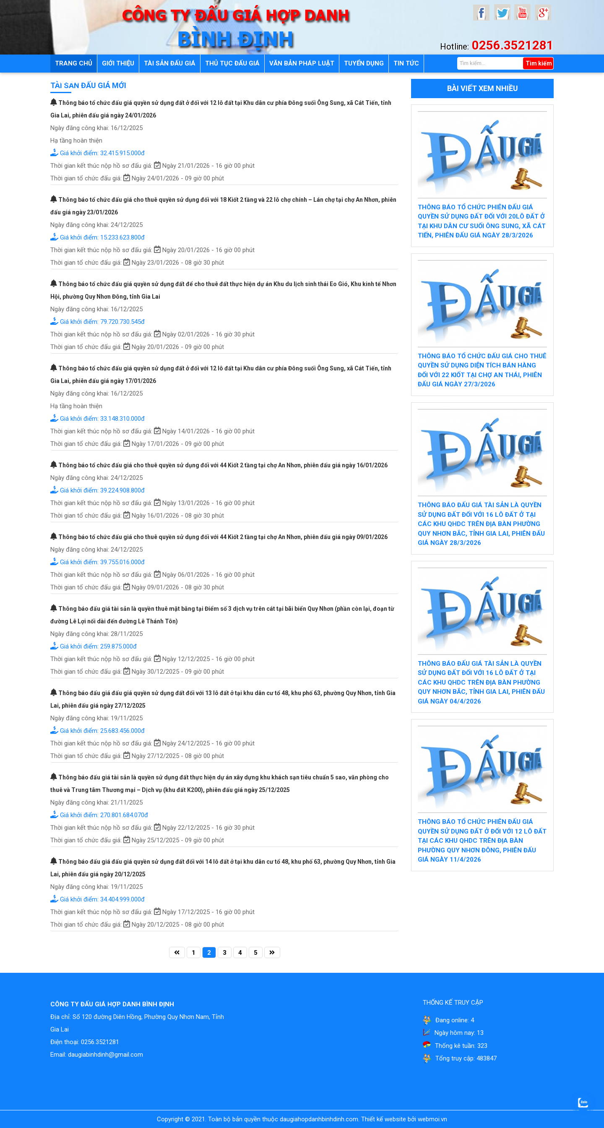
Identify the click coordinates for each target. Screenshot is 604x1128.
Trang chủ (73, 63)
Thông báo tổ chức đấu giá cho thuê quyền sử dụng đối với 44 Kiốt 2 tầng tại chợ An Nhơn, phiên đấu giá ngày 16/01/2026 (219, 465)
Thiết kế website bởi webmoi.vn (404, 1119)
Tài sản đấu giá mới (88, 85)
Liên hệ (66, 81)
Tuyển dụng (364, 63)
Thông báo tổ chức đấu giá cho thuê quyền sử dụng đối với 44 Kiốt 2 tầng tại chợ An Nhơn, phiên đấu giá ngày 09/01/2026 (219, 537)
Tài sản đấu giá (169, 63)
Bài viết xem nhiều (482, 88)
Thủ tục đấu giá (232, 63)
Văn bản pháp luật (301, 63)
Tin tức (406, 63)
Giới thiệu (118, 63)
